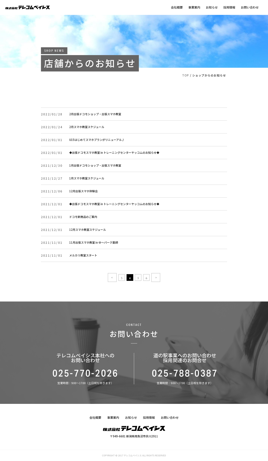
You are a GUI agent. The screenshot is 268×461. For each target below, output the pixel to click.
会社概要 (177, 7)
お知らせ (212, 7)
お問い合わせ (250, 7)
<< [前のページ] (104, 277)
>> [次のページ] (163, 277)
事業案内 (194, 7)
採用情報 (229, 7)
